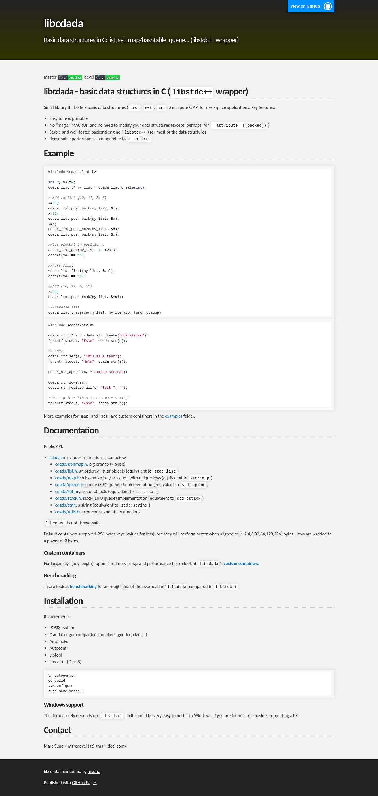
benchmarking (83, 586)
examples (173, 416)
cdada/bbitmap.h (71, 464)
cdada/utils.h (67, 512)
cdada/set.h (66, 491)
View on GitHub (305, 6)
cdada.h (57, 457)
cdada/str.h (65, 505)
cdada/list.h (66, 471)
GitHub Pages (84, 782)
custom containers (241, 563)
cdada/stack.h (68, 498)
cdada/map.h (67, 477)
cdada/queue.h (69, 484)
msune (94, 771)
